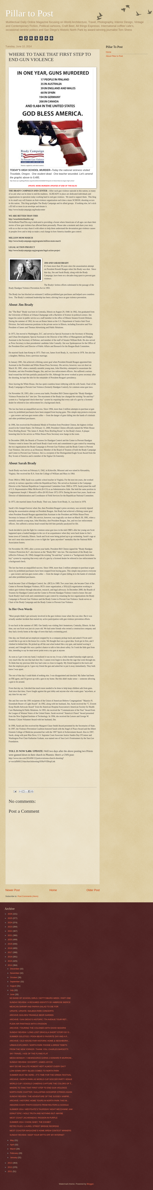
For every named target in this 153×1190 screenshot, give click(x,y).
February (14, 1153)
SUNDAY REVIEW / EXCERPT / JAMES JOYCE (31, 1062)
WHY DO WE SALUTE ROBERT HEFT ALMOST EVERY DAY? (38, 1066)
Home (53, 890)
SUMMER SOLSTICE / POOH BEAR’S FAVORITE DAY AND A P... (39, 1036)
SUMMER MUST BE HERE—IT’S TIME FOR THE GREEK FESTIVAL (40, 1075)
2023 (10, 927)
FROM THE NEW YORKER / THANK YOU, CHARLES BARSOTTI (39, 1049)
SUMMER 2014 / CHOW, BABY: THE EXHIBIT (30, 1122)
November (15, 973)
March (13, 1149)
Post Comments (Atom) (28, 896)
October (14, 977)
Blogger (90, 1184)
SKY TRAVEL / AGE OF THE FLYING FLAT (29, 1053)
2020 (10, 939)
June (12, 994)
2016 (10, 957)
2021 (10, 935)
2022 (10, 931)
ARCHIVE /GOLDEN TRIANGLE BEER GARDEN (31, 1015)
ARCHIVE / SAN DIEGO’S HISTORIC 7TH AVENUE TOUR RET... (39, 1019)
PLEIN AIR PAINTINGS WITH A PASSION (28, 1024)
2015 (10, 961)
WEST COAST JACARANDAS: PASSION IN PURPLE (33, 1118)
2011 (10, 1171)
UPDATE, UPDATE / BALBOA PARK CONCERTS (32, 1011)
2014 (10, 965)
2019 (10, 944)
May (12, 1140)
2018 (10, 948)
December (15, 969)
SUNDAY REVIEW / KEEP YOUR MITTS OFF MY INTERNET (37, 1135)
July (12, 990)
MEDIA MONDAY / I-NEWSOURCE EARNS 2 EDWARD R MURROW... (41, 1058)
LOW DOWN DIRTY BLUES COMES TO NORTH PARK (34, 1071)
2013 (10, 1163)
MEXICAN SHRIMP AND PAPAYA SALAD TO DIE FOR (34, 1006)
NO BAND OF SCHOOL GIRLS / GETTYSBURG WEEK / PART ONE (40, 998)
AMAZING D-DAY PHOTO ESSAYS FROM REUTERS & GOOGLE (39, 1105)
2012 (10, 1167)
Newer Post (12, 890)
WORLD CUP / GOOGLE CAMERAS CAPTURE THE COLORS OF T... (41, 1083)
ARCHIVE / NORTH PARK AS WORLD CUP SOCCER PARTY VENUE (41, 1079)
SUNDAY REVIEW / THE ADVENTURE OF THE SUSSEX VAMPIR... (40, 1096)
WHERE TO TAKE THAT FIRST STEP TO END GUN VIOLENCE (38, 1088)
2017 (10, 952)
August (13, 986)
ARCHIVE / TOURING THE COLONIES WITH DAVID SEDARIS (38, 1028)
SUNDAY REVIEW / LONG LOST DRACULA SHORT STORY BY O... (40, 1032)
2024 (10, 922)
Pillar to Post (29, 13)
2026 (10, 914)
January (14, 1157)
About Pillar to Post (114, 56)
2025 (10, 918)
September (15, 981)
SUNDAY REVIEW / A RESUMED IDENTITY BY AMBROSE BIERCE (40, 1002)
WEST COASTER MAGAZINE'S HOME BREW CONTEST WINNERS (40, 1130)
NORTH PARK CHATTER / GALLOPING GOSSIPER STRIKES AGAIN (41, 1092)
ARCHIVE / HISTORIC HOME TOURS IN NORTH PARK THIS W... (39, 1100)
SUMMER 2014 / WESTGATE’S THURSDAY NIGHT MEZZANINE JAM (41, 1109)
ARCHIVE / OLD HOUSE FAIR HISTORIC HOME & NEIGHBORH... (40, 1041)
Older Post (93, 890)
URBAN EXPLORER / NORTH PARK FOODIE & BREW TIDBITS (38, 1045)
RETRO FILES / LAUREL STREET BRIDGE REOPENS (34, 1126)
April (12, 1144)
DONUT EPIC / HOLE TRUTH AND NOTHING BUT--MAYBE (36, 1113)
